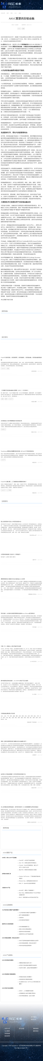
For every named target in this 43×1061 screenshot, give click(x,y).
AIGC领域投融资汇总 (24, 926)
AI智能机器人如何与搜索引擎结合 (27, 993)
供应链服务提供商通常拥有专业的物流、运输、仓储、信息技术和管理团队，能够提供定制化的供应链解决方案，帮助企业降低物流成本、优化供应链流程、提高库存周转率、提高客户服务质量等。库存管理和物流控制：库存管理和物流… (21, 364)
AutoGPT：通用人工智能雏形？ (26, 890)
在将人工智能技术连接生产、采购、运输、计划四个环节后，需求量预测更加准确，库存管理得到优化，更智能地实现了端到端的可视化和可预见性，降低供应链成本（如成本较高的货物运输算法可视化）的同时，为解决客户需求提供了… (21, 486)
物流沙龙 (34, 462)
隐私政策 (36, 1028)
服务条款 (36, 1031)
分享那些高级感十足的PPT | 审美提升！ (11, 554)
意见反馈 (21, 1028)
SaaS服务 (7, 1031)
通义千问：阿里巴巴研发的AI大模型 (28, 870)
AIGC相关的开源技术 (24, 920)
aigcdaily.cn (15, 1045)
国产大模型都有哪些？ (24, 915)
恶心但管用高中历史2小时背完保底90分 (11, 521)
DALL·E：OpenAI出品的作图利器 (27, 883)
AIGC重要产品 (7, 853)
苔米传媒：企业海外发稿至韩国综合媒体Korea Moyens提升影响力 (18, 613)
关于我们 (33, 1017)
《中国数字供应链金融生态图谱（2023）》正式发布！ (15, 390)
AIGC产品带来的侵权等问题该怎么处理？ (29, 940)
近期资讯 (5, 501)
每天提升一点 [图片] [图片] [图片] (8, 557)
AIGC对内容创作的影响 (7, 960)
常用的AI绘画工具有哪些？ (25, 977)
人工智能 (9, 490)
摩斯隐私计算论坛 (32, 594)
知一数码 (34, 694)
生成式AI (3, 429)
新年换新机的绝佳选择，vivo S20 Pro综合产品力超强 (14, 680)
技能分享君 (33, 787)
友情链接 (7, 1033)
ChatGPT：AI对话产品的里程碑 (27, 860)
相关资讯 (5, 337)
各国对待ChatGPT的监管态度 (26, 934)
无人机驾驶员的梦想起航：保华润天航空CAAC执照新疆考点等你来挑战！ (20, 807)
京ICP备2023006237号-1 (21, 1048)
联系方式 (33, 1019)
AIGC (15, 13)
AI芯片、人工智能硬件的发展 (26, 991)
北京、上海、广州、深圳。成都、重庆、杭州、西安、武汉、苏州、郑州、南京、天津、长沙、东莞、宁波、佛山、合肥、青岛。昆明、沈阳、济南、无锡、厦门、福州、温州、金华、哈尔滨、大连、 (21, 717)
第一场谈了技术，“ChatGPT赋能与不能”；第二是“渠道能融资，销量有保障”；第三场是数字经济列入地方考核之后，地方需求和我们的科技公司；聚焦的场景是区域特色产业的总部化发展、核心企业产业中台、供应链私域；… (21, 394)
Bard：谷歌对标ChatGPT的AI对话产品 (28, 897)
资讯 (12, 13)
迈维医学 (34, 755)
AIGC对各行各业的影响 (7, 988)
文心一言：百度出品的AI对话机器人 (28, 863)
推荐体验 (5, 311)
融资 (6, 398)
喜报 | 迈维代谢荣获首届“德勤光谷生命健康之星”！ (14, 741)
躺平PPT (34, 559)
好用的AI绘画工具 (6, 873)
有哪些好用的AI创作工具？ (25, 963)
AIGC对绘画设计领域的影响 (8, 974)
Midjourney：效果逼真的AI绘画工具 (28, 881)
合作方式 (7, 1028)
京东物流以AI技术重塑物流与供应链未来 (11, 420)
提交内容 (7, 1036)
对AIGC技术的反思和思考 (25, 945)
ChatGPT (3, 368)
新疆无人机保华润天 (31, 822)
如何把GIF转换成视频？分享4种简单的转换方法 (13, 774)
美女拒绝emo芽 (33, 535)
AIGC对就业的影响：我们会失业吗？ (11, 938)
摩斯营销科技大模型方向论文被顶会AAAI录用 (13, 579)
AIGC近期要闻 (7, 905)
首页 (8, 13)
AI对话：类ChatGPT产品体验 (9, 857)
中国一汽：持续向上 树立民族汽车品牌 (11, 646)
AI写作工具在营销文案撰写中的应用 (28, 965)
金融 (20, 13)
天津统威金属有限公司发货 (8, 713)
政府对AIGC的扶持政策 (7, 924)
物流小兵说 (33, 432)
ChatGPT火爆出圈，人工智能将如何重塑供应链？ (14, 481)
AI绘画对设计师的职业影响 (25, 979)
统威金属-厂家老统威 (31, 722)
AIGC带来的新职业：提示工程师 (27, 995)
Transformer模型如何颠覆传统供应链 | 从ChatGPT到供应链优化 (17, 451)
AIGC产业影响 (7, 955)
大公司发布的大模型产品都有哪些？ (10, 910)
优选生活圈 (33, 401)
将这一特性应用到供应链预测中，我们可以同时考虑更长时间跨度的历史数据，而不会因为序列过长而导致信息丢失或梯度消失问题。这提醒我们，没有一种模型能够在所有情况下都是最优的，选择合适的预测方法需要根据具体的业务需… (21, 455)
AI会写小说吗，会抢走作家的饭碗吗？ (28, 968)
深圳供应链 (33, 371)
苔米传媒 (34, 627)
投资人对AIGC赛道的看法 (25, 929)
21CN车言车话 (33, 661)
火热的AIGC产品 (6, 887)
